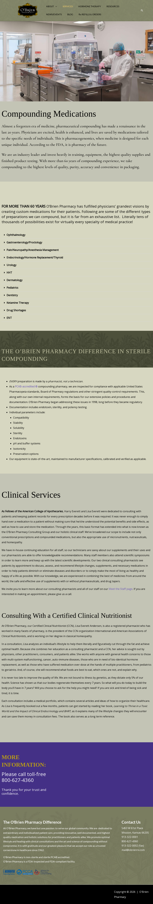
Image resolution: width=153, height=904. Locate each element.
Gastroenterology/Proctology (24, 242)
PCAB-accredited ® (26, 386)
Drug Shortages (16, 310)
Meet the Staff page (120, 589)
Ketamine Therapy (18, 302)
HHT (9, 272)
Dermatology (14, 280)
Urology (11, 265)
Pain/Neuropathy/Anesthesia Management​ (33, 250)
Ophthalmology (16, 235)
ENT (9, 318)
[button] (55, 6)
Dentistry (12, 295)
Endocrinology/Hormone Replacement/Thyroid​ (35, 257)
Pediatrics (12, 287)
